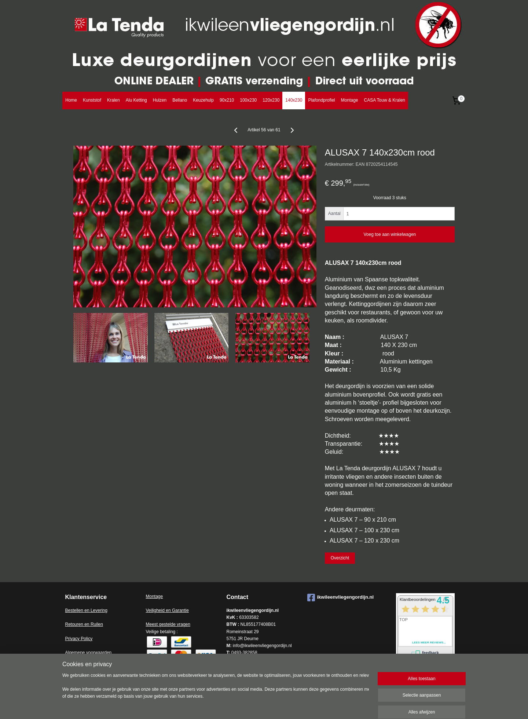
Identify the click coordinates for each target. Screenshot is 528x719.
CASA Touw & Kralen (384, 100)
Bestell (71, 610)
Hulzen (159, 100)
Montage (349, 100)
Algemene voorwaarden (88, 652)
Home (71, 100)
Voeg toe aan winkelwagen (389, 234)
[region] (215, 694)
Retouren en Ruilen (84, 624)
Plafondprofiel (321, 100)
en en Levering (92, 610)
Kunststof (92, 100)
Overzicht (340, 558)
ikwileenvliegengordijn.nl (340, 597)
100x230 (248, 100)
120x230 (271, 100)
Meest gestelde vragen (168, 624)
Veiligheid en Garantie (167, 610)
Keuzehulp (203, 100)
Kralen (113, 100)
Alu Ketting (136, 100)
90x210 (227, 100)
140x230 (293, 100)
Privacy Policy (79, 638)
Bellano (179, 100)
